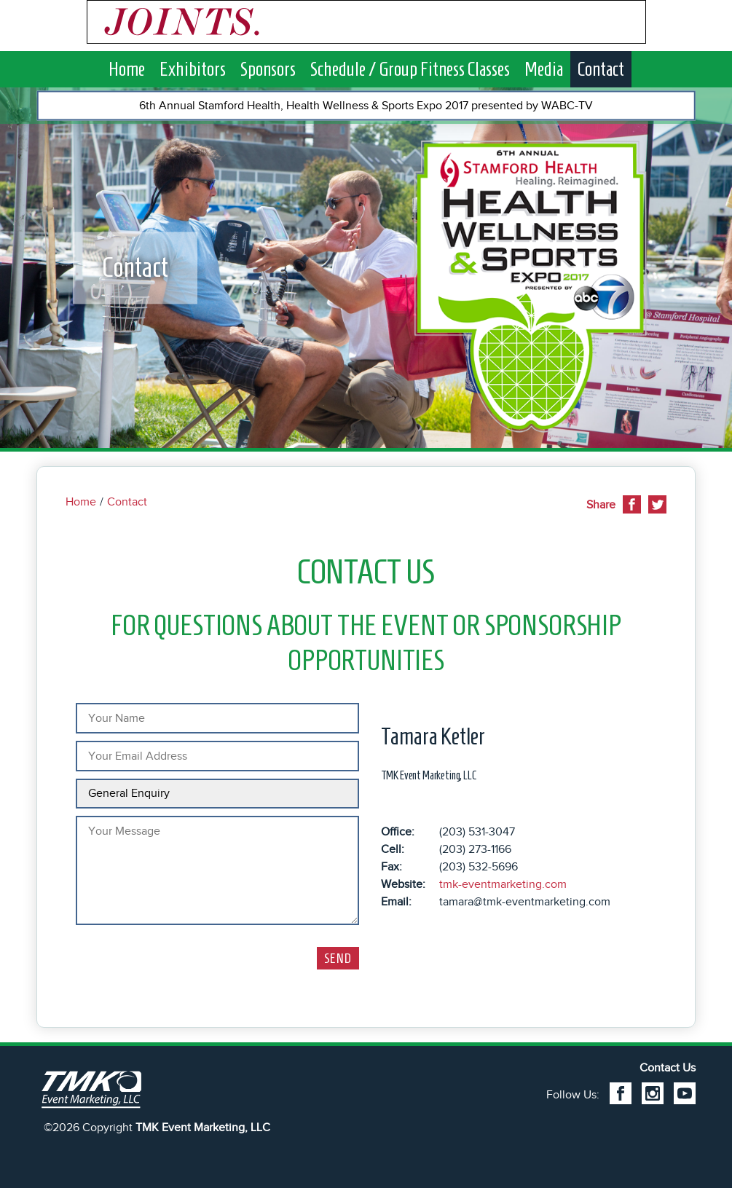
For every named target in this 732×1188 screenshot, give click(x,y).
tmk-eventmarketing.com (503, 884)
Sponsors (268, 68)
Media (543, 68)
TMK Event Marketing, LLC (202, 1127)
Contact (601, 68)
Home (127, 68)
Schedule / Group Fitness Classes (410, 68)
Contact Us (667, 1067)
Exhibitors (193, 68)
